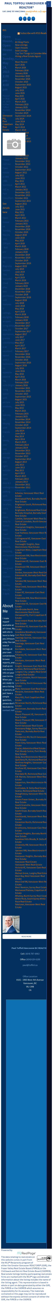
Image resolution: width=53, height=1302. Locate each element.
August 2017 (21, 334)
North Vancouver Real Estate (29, 725)
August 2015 (21, 399)
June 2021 (20, 209)
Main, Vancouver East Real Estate (31, 688)
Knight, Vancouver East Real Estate (32, 666)
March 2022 (20, 186)
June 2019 (20, 271)
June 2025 (20, 93)
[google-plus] (24, 18)
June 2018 (20, 305)
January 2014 (21, 447)
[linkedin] (29, 18)
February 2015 (22, 413)
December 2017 (22, 322)
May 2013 (19, 470)
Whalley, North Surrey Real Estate (31, 895)
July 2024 (19, 118)
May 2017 (19, 342)
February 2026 (22, 70)
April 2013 (20, 473)
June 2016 (20, 371)
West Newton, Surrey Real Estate (31, 887)
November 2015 (22, 390)
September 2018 (23, 297)
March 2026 (20, 67)
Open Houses (21, 47)
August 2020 (21, 234)
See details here (6, 208)
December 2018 (22, 288)
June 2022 (20, 178)
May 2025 (19, 95)
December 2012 (22, 484)
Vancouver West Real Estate (28, 864)
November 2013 (22, 453)
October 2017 (21, 328)
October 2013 (21, 456)
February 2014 (22, 444)
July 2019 (19, 268)
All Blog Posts (22, 42)
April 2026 (20, 64)
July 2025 (19, 90)
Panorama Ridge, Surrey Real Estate (32, 728)
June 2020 (20, 237)
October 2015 (21, 393)
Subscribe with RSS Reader (33, 33)
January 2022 (21, 189)
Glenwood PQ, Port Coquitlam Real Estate (8, 122)
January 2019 (21, 286)
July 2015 (19, 402)
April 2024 (20, 127)
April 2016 (20, 376)
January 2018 (21, 320)
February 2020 (22, 249)
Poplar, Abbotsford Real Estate (30, 748)
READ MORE (26, 936)
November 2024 (22, 110)
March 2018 (20, 314)
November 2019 (22, 257)
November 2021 (22, 195)
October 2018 (21, 294)
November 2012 (22, 487)
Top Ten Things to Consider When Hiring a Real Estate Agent (31, 55)
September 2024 (23, 115)
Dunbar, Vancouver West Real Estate (32, 572)
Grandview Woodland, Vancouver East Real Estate (30, 633)
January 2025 (21, 107)
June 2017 (20, 339)
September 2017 (23, 331)
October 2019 (21, 260)
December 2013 (22, 450)
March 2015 (20, 410)
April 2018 (20, 311)
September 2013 (23, 459)
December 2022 (22, 161)
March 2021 (20, 217)
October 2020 (21, 232)
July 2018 (19, 303)
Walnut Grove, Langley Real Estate (32, 873)
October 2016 (21, 359)
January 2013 (21, 481)
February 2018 (22, 317)
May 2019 (19, 274)
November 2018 (22, 291)
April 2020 (20, 243)
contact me (8, 710)
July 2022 (19, 175)
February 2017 (22, 351)
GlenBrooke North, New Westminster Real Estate (27, 611)
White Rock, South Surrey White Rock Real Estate (30, 900)
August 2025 (21, 87)
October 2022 (21, 166)
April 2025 (20, 98)
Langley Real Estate (24, 674)
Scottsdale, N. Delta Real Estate (30, 788)
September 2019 (23, 263)
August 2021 (21, 203)
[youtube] (33, 18)
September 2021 (23, 200)
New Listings (21, 44)
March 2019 (20, 280)
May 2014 (19, 436)
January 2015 (21, 416)
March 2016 (20, 379)
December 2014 (22, 419)
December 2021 (22, 192)
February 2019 (22, 283)
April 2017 (20, 345)
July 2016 (19, 368)
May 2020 (19, 240)
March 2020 (20, 246)
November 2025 (22, 78)
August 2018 (21, 300)
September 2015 (23, 396)
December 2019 (22, 254)
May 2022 (19, 181)
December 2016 (22, 354)
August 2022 (21, 172)
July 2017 (19, 337)
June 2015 (20, 405)
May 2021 (19, 212)
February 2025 (22, 104)
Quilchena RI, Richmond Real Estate (32, 759)
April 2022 (20, 183)
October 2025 (21, 81)
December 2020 (22, 226)
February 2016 (22, 382)
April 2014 (20, 439)
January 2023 (21, 158)
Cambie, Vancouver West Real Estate (32, 518)
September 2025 (23, 84)
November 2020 (22, 229)
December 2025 (22, 76)
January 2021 (21, 223)
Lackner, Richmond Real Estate (30, 668)
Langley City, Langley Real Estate (31, 671)
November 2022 (22, 164)
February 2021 (22, 220)
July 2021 (19, 206)
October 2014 (21, 425)
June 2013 (20, 467)
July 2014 (19, 430)
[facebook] (20, 18)
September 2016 (23, 362)
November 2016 (22, 356)
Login (43, 11)
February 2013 (22, 478)
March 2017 (20, 348)
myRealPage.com (26, 1253)
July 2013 (19, 464)
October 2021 (21, 198)
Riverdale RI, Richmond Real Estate (32, 773)
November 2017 (22, 325)
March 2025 (20, 101)
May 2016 (19, 373)
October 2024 (21, 112)
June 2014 (20, 433)
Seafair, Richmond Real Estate (29, 790)
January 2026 (21, 73)
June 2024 (20, 121)
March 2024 (20, 129)
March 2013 (20, 476)
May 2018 (19, 308)
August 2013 (21, 461)
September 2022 (23, 169)
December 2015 (22, 388)
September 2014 (23, 427)
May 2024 (19, 124)
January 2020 (21, 251)
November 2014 (22, 422)
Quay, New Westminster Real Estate (32, 756)
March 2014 (20, 442)
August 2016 (21, 365)
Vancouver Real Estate (26, 861)
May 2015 (19, 407)
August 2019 (21, 266)
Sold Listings (21, 50)
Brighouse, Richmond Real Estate (31, 510)
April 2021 (20, 215)
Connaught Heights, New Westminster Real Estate (27, 545)
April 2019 (20, 277)
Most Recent (21, 61)
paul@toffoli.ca (33, 11)
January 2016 (21, 385)
